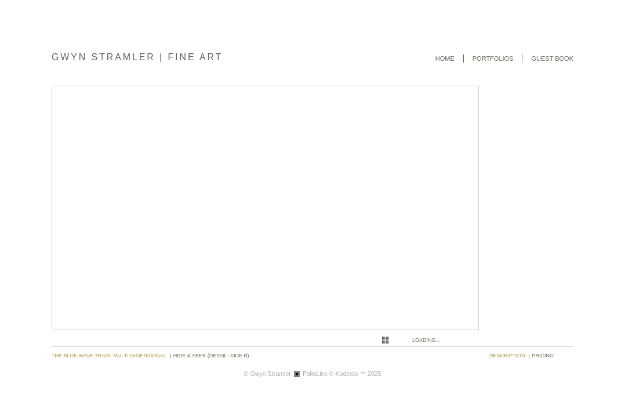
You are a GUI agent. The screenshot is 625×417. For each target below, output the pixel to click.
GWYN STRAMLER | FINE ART (137, 57)
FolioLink (315, 373)
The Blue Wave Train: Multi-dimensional (109, 356)
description (507, 356)
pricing (543, 356)
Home (445, 58)
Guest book (552, 58)
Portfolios (493, 58)
